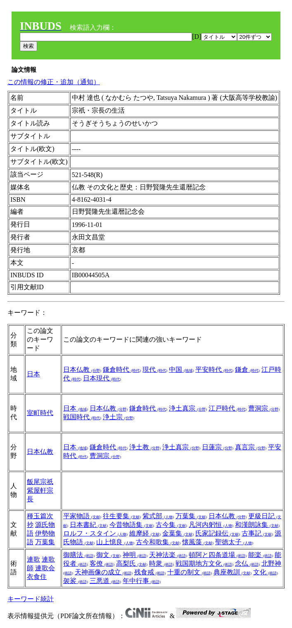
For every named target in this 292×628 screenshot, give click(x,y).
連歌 (33, 559)
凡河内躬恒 (211, 524)
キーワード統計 (30, 598)
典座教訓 (233, 572)
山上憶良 (115, 541)
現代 (154, 369)
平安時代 (214, 369)
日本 (33, 374)
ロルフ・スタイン (95, 533)
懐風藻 (198, 541)
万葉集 (45, 541)
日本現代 (102, 378)
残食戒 (150, 572)
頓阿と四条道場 (218, 554)
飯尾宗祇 (40, 481)
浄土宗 (118, 416)
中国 (181, 369)
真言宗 (250, 447)
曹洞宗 (264, 408)
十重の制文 (189, 572)
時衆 (161, 563)
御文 (108, 554)
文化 (265, 572)
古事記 (257, 533)
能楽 (260, 554)
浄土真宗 (188, 408)
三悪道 (105, 580)
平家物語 (82, 515)
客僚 (102, 563)
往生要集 (122, 515)
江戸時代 (228, 408)
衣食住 (37, 576)
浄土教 (145, 447)
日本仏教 (82, 369)
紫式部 (158, 515)
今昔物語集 (131, 524)
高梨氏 (131, 563)
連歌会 (45, 567)
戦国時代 (82, 416)
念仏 (247, 563)
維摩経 (145, 533)
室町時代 (40, 412)
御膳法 (79, 554)
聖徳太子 (234, 541)
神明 (135, 554)
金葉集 (178, 533)
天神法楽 (168, 554)
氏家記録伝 (217, 533)
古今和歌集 (158, 541)
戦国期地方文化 (204, 563)
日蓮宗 (217, 447)
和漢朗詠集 (257, 524)
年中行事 (142, 580)
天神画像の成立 (104, 572)
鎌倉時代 (122, 369)
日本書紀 (89, 524)
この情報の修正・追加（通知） (53, 81)
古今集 (171, 524)
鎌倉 (247, 369)
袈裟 (75, 580)
